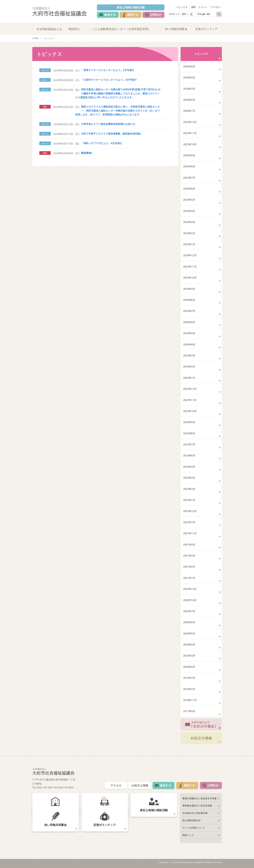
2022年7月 (189, 522)
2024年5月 (189, 333)
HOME (35, 38)
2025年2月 (189, 233)
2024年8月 (189, 299)
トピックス (181, 7)
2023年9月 (189, 422)
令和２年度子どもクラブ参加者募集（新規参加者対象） (112, 133)
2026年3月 (189, 88)
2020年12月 (190, 589)
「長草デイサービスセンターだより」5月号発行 (107, 70)
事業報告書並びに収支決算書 (197, 805)
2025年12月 (190, 122)
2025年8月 (189, 166)
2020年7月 (189, 611)
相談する (132, 15)
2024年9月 (189, 288)
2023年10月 (190, 411)
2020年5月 (189, 633)
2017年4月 (189, 711)
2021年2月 (189, 566)
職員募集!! (86, 153)
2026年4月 (189, 77)
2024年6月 (189, 322)
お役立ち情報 (201, 738)
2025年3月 (189, 222)
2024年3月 (189, 355)
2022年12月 (190, 511)
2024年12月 (190, 255)
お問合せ (155, 15)
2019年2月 (189, 689)
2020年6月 (189, 622)
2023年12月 (190, 388)
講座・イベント (199, 7)
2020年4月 (189, 644)
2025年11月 (190, 133)
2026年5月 (189, 66)
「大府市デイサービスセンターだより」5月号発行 (109, 79)
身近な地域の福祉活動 (131, 7)
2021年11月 (190, 533)
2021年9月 (189, 544)
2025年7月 (189, 177)
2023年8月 (189, 433)
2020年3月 (189, 655)
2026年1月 (189, 110)
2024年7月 (189, 311)
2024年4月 (189, 344)
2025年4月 (189, 211)
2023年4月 (189, 477)
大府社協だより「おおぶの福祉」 (201, 724)
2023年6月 (189, 455)
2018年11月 (190, 700)
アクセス (215, 7)
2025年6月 (189, 188)
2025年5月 (189, 199)
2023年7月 (189, 444)
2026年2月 (189, 99)
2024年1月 (189, 377)
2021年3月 (189, 555)
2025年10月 (190, 144)
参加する (110, 15)
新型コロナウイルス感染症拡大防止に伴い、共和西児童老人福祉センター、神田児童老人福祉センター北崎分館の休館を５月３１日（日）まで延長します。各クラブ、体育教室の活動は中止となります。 (117, 110)
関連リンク (188, 835)
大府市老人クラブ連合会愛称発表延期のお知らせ (108, 124)
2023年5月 (189, 466)
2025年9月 (189, 155)
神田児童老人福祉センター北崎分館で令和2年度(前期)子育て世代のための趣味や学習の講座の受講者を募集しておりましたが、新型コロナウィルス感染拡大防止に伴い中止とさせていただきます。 (117, 93)
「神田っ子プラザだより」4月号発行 (101, 143)
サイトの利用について (193, 827)
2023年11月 (190, 400)
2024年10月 (190, 277)
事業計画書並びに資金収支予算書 (199, 798)
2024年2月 (189, 366)
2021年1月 (189, 577)
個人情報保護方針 (191, 820)
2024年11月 (190, 266)
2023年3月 (189, 489)
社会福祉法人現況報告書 (194, 813)
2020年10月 (190, 600)
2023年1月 (189, 500)
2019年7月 (189, 677)
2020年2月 (189, 666)
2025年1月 (189, 244)
